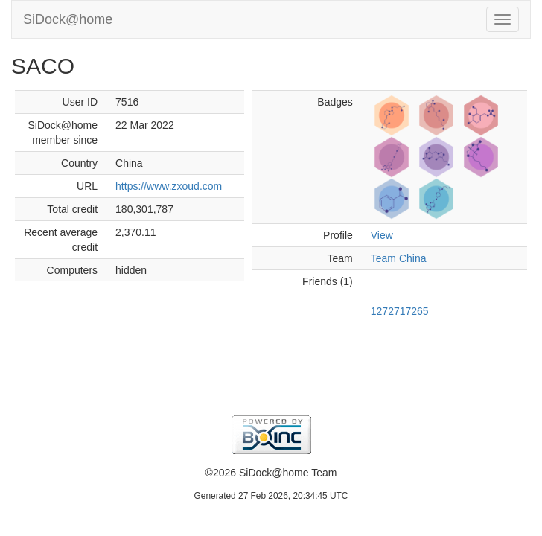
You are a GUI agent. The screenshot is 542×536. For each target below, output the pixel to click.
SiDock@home (67, 19)
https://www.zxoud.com (168, 186)
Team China (399, 258)
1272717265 (400, 311)
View (382, 235)
